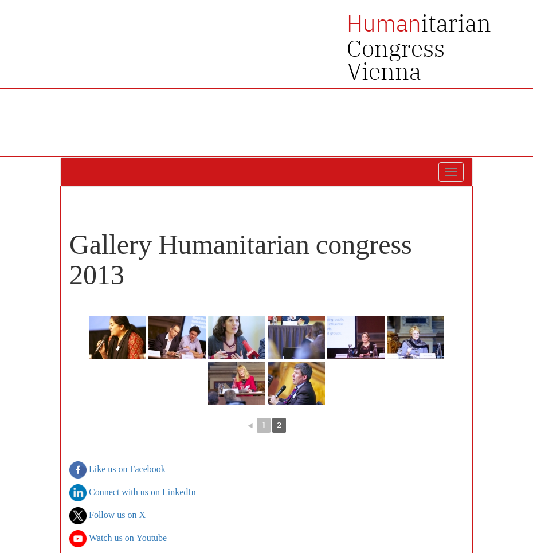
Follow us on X (107, 515)
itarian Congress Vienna (419, 47)
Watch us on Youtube (118, 538)
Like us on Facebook (117, 469)
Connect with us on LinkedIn (132, 492)
